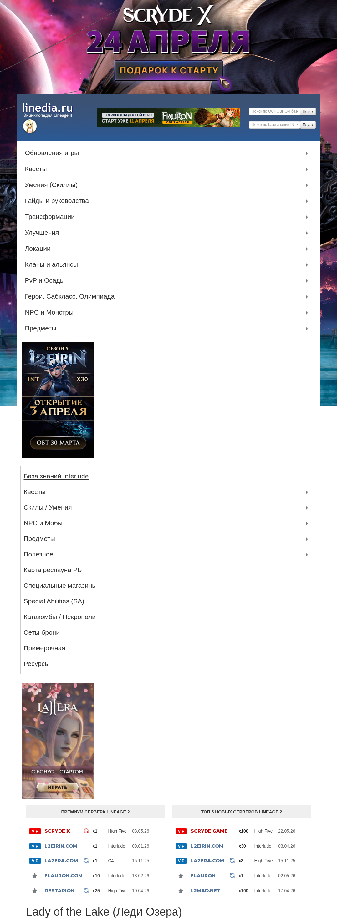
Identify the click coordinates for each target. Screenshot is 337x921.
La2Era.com (61, 860)
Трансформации (51, 216)
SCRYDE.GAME (209, 830)
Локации (39, 248)
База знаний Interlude (56, 476)
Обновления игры (53, 153)
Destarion (59, 890)
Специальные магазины (60, 585)
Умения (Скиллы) (53, 184)
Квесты (37, 169)
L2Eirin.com (60, 845)
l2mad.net (205, 890)
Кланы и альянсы (53, 264)
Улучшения (43, 232)
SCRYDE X (57, 830)
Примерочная (44, 648)
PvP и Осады (46, 280)
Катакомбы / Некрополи (60, 616)
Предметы (42, 328)
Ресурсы (37, 663)
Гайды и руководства (58, 200)
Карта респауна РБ (53, 569)
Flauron (203, 875)
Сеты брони (42, 632)
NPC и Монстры (51, 312)
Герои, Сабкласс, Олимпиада (71, 296)
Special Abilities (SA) (54, 601)
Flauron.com (63, 875)
